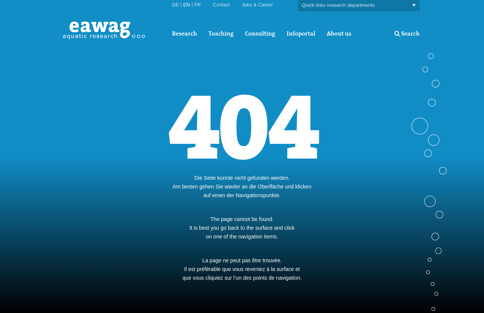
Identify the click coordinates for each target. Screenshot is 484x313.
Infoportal (301, 33)
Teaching (221, 33)
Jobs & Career (257, 5)
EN (186, 5)
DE (175, 5)
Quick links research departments (359, 5)
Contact (221, 5)
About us (339, 33)
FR (197, 5)
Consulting (260, 33)
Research (184, 33)
